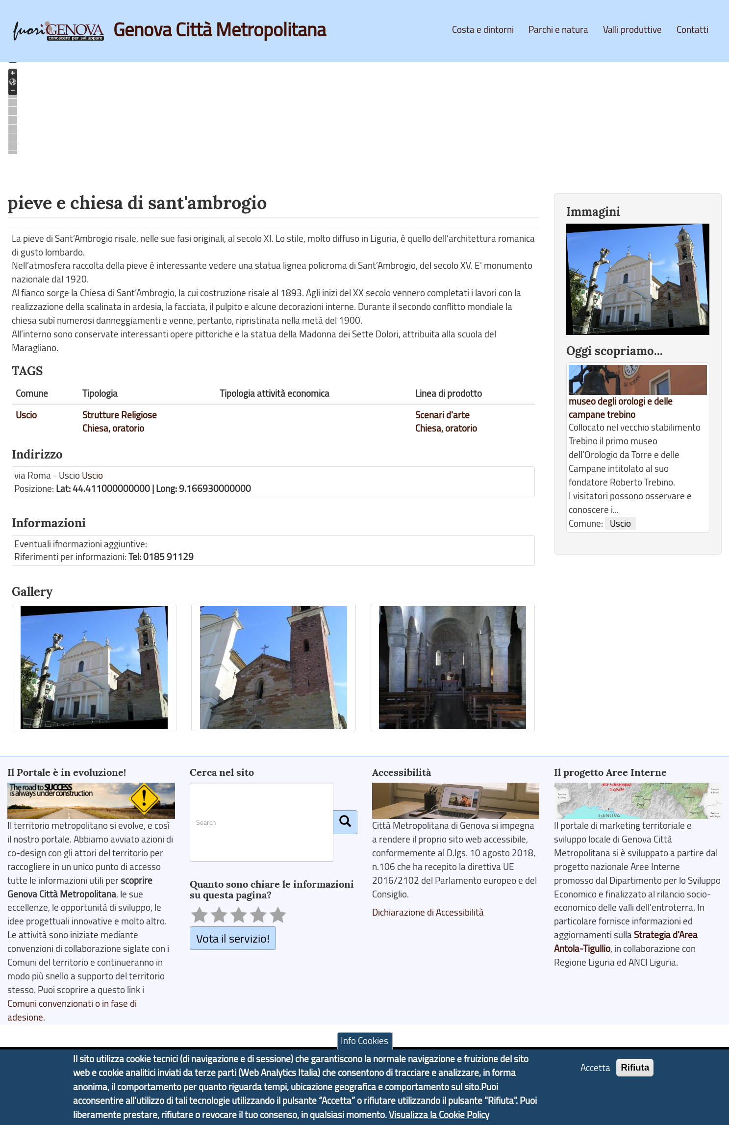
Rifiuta (635, 1067)
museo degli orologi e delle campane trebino (621, 408)
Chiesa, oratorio (113, 428)
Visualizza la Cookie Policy (439, 1114)
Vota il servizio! (233, 938)
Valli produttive (632, 29)
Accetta (595, 1067)
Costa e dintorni (483, 29)
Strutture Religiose (119, 415)
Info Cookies (364, 1040)
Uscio (26, 415)
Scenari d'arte (442, 415)
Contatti (692, 29)
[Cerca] (345, 822)
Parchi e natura (558, 29)
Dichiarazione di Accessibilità (428, 912)
